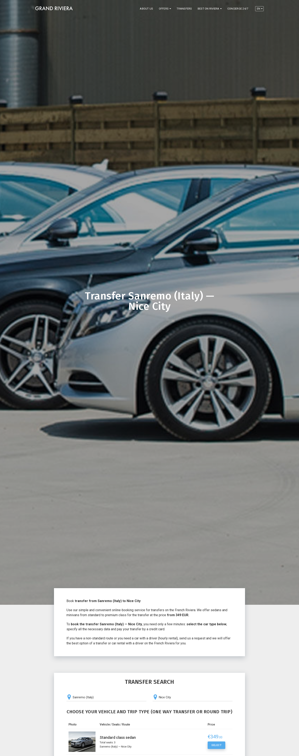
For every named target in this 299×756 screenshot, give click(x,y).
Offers (164, 8)
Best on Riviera (208, 8)
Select (216, 745)
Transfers (184, 8)
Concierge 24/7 (237, 8)
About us (146, 8)
